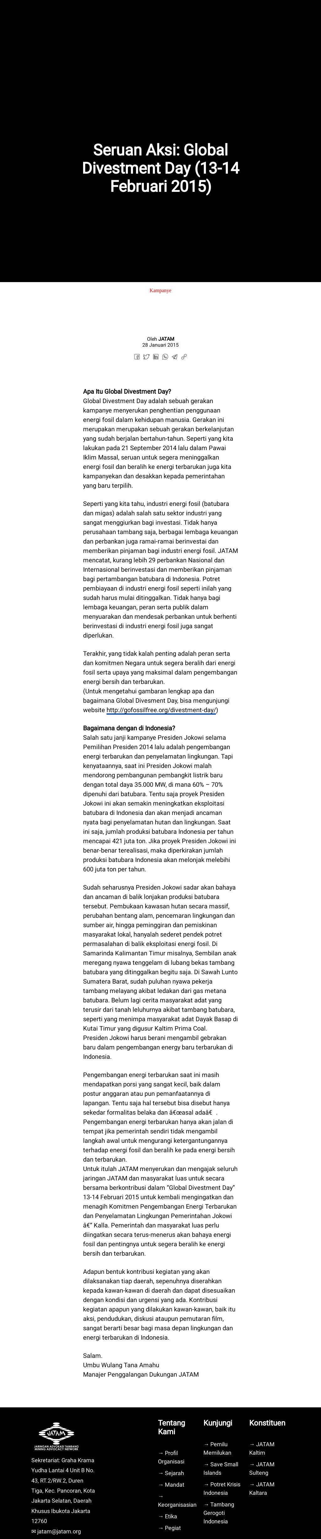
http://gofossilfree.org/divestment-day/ (161, 710)
